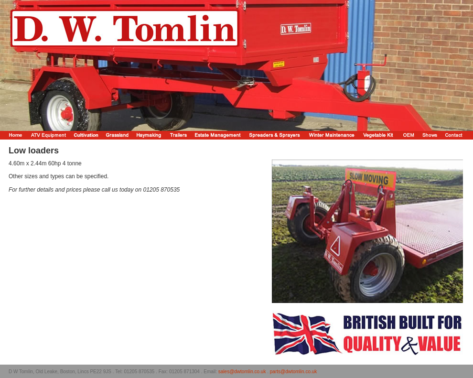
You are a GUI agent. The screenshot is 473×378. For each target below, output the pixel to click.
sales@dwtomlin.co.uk (242, 371)
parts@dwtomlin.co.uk (293, 371)
